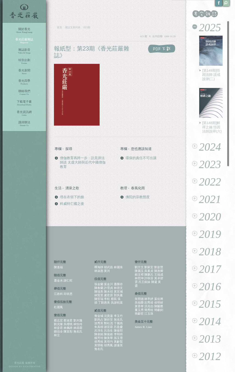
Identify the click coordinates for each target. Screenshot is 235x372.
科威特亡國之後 (72, 204)
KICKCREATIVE (32, 366)
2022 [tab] (206, 182)
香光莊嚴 (24, 11)
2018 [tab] (206, 251)
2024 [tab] (206, 147)
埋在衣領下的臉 (72, 197)
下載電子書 (24, 103)
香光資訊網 (24, 113)
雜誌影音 (24, 51)
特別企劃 (24, 61)
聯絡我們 (24, 92)
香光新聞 (24, 72)
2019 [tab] (206, 234)
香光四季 (24, 82)
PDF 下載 (162, 48)
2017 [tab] (206, 269)
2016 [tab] (206, 286)
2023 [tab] (206, 164)
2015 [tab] (206, 304)
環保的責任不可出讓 (141, 158)
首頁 (59, 27)
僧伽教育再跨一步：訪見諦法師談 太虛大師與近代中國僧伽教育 (83, 162)
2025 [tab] (206, 27)
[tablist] (210, 193)
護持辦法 (24, 124)
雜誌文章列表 (72, 27)
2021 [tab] (206, 199)
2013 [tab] (206, 339)
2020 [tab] (206, 217)
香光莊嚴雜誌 (24, 41)
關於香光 (24, 30)
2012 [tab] (206, 356)
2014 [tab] (206, 321)
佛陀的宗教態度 (138, 197)
